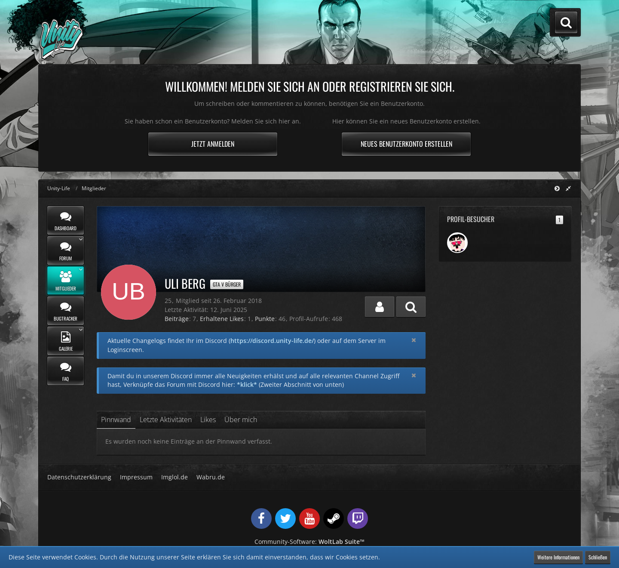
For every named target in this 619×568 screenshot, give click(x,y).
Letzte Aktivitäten (166, 419)
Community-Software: (309, 541)
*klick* (247, 384)
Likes (208, 419)
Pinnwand (116, 419)
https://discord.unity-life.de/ (272, 340)
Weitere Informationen (558, 557)
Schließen (597, 557)
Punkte (265, 319)
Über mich (240, 419)
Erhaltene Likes (222, 319)
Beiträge (177, 319)
